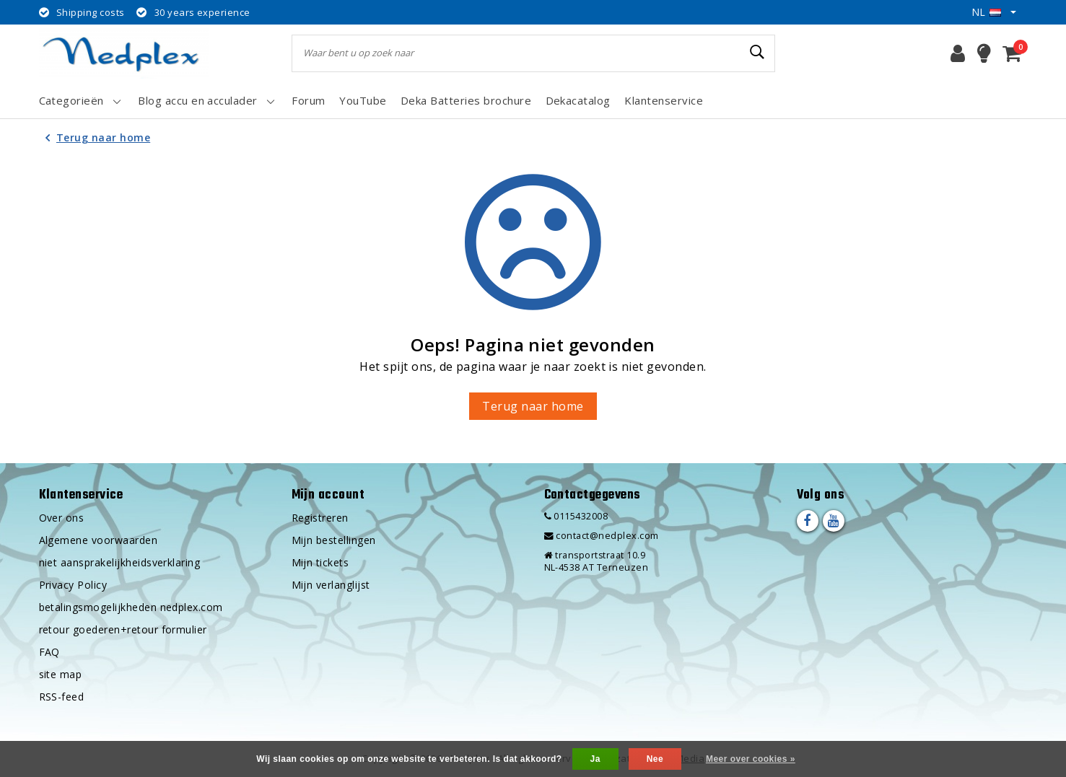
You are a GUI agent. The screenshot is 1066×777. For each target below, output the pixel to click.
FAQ (49, 652)
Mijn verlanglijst (331, 585)
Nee (655, 759)
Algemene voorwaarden (98, 540)
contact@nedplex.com (601, 536)
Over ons (61, 517)
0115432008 (576, 516)
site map (60, 674)
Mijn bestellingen (334, 540)
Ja (595, 759)
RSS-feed (61, 696)
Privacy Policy (73, 585)
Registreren (320, 517)
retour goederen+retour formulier (123, 629)
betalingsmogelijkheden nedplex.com (131, 607)
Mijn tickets (320, 562)
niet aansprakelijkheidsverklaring (120, 562)
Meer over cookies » (750, 759)
